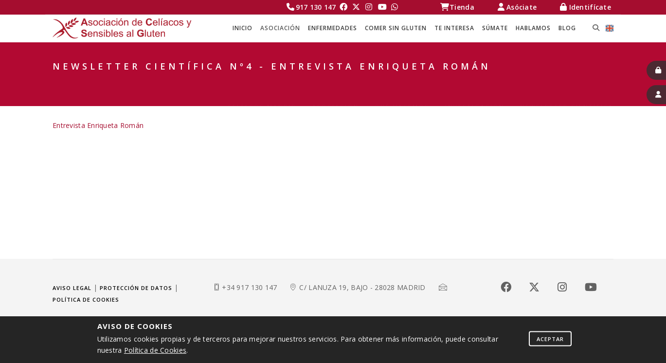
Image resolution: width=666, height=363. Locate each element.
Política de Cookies (155, 350)
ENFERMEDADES (332, 28)
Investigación (474, 83)
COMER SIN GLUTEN (396, 28)
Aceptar (550, 338)
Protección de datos (136, 287)
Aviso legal (72, 287)
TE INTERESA (454, 28)
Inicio (242, 28)
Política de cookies (86, 299)
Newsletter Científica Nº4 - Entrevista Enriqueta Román (493, 95)
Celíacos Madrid (262, 83)
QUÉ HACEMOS (402, 83)
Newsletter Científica (566, 83)
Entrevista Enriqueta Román (98, 125)
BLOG (567, 28)
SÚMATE (495, 28)
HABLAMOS (533, 28)
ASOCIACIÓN (280, 28)
